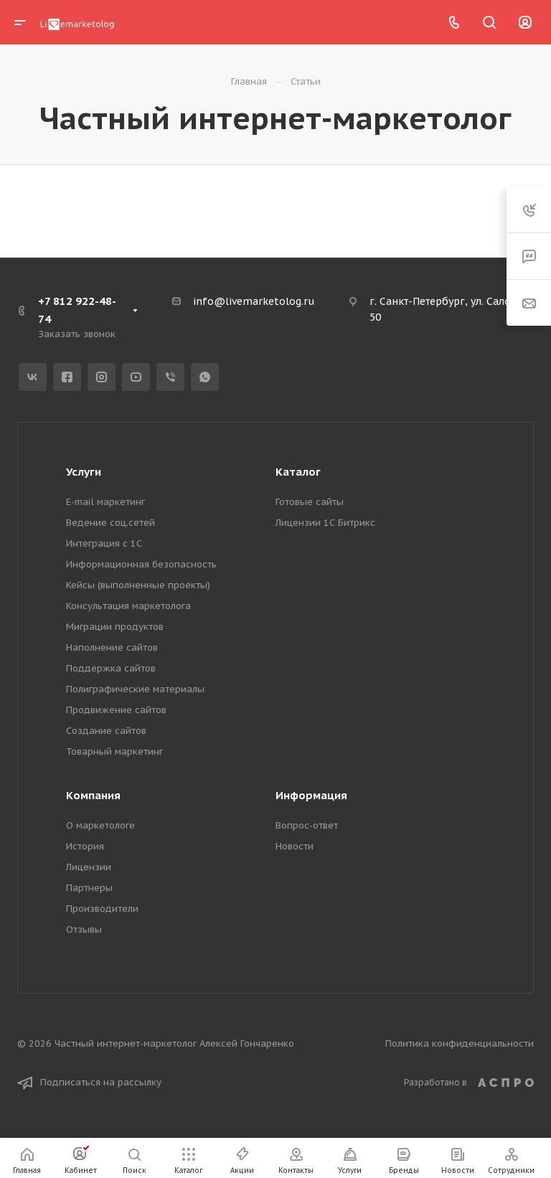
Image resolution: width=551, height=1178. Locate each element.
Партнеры (89, 888)
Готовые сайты (310, 502)
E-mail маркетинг (105, 502)
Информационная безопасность (141, 564)
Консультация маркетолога (128, 606)
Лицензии (88, 867)
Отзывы (84, 929)
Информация (311, 795)
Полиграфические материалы (135, 689)
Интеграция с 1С (104, 543)
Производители (102, 909)
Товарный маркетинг (114, 751)
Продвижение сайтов (116, 710)
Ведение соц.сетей (110, 523)
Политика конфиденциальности (459, 1043)
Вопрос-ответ (307, 825)
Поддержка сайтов (111, 668)
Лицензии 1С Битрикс (325, 523)
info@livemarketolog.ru (253, 301)
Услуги (83, 472)
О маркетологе (100, 825)
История (85, 846)
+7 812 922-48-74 (77, 310)
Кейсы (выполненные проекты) (138, 585)
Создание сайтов (106, 731)
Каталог (298, 472)
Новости (295, 846)
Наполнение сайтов (112, 647)
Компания (93, 795)
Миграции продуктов (115, 627)
